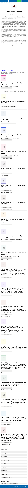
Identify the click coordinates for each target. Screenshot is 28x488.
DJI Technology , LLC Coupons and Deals (7, 259)
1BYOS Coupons (3, 467)
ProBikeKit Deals (3, 459)
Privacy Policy (15, 486)
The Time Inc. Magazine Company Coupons (7, 478)
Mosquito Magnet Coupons (4, 457)
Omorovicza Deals (3, 453)
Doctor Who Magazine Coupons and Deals (7, 389)
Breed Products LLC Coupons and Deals (6, 192)
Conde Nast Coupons (4, 474)
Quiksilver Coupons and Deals (5, 141)
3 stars (14, 14)
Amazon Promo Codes (4, 466)
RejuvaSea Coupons (4, 456)
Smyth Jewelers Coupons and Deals (6, 242)
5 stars (17, 14)
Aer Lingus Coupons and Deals (5, 444)
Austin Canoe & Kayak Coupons (5, 452)
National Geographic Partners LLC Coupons (7, 473)
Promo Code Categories (6, 2)
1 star (11, 14)
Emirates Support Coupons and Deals (6, 424)
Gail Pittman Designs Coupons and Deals (6, 158)
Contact (12, 486)
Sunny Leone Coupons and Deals (5, 372)
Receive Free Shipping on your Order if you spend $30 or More (9, 483)
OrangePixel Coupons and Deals (5, 316)
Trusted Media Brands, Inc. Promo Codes (6, 477)
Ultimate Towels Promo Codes (5, 471)
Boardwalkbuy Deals (4, 464)
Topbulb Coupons (3, 463)
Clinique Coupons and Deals (5, 175)
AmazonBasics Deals (4, 470)
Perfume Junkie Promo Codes (5, 460)
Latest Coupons (12, 2)
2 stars (12, 14)
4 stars (15, 14)
